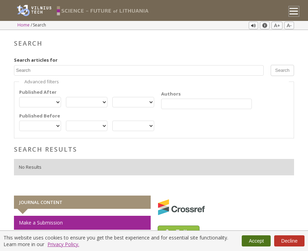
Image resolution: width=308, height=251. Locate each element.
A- (289, 25)
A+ (277, 25)
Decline (289, 241)
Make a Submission (41, 222)
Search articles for (36, 59)
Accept (256, 241)
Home (24, 25)
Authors (171, 93)
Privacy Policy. (63, 244)
